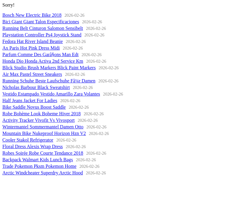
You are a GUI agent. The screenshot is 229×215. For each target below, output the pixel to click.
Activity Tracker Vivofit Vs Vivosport (38, 120)
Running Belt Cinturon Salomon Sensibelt (42, 28)
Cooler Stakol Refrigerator (27, 139)
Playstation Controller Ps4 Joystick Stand (41, 34)
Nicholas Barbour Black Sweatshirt (36, 87)
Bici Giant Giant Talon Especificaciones (40, 21)
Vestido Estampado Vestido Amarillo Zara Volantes (51, 93)
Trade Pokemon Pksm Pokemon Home (39, 166)
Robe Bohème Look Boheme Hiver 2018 (41, 113)
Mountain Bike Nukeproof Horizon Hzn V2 (44, 133)
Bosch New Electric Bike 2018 (31, 15)
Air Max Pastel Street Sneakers (32, 74)
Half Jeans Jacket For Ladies (29, 100)
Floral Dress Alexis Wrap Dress (32, 146)
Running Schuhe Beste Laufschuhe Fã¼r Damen (48, 80)
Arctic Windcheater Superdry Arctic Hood (42, 172)
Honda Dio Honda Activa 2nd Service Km (42, 61)
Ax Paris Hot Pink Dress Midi (31, 47)
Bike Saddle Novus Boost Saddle (34, 107)
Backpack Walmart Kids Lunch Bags (37, 159)
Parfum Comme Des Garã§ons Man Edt (40, 54)
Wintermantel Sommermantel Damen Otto (42, 126)
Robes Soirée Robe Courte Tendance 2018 (42, 153)
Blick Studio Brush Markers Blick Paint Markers (49, 67)
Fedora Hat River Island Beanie (32, 41)
